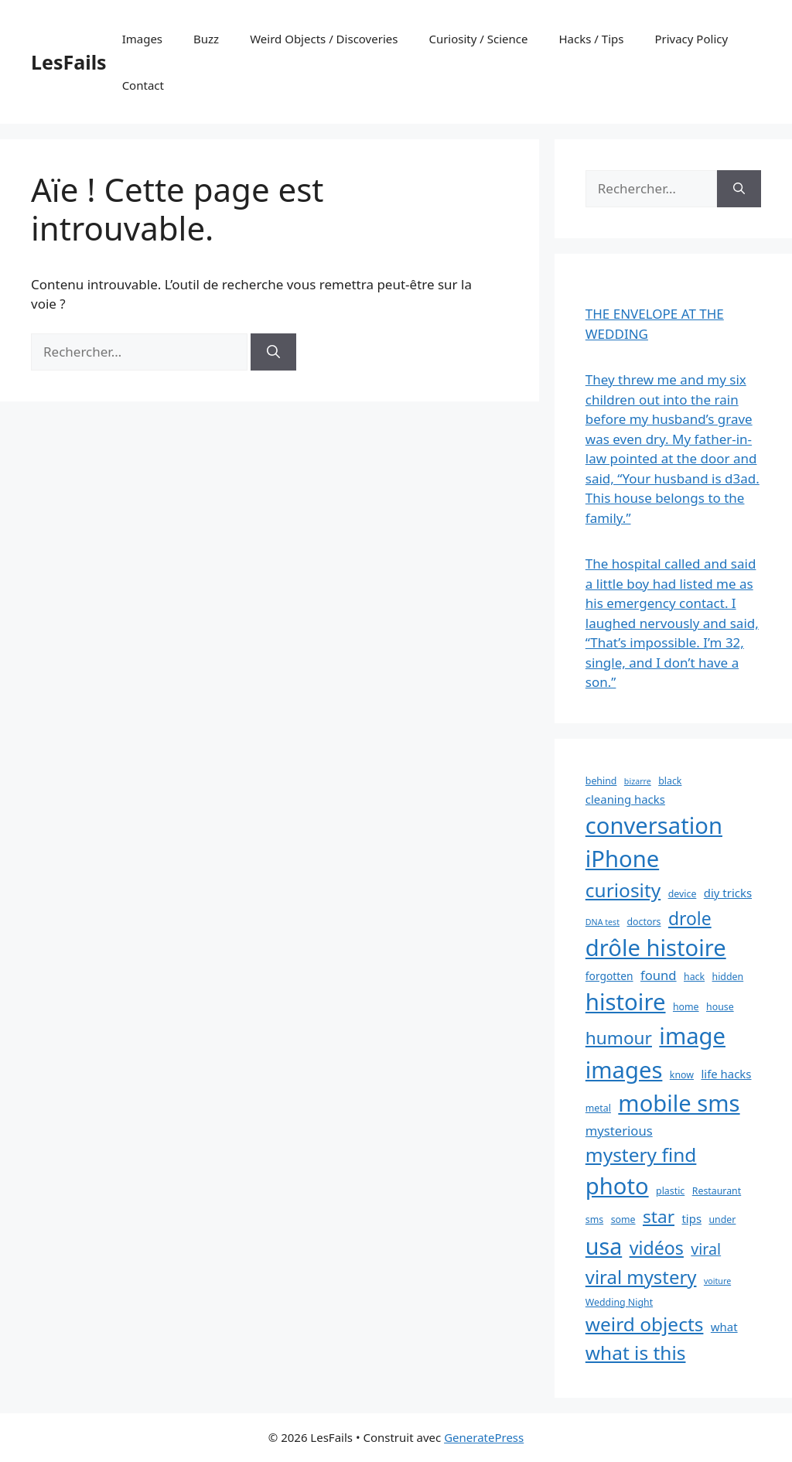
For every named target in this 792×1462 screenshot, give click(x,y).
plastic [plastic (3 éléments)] (670, 1190)
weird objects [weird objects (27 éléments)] (644, 1324)
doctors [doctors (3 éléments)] (644, 921)
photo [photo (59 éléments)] (617, 1185)
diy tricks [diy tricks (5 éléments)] (728, 892)
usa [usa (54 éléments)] (603, 1246)
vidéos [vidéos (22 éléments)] (657, 1247)
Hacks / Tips (591, 38)
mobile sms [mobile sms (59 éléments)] (678, 1103)
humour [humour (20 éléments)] (618, 1038)
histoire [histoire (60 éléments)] (625, 1001)
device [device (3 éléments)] (682, 893)
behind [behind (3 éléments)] (601, 780)
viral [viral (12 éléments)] (706, 1248)
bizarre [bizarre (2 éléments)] (637, 781)
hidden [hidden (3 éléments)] (728, 976)
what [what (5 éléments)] (724, 1326)
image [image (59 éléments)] (692, 1035)
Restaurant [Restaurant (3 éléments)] (717, 1190)
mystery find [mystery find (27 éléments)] (641, 1154)
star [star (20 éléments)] (658, 1216)
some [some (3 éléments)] (623, 1219)
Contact (143, 85)
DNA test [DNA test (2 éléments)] (602, 922)
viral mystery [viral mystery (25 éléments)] (641, 1276)
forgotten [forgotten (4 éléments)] (609, 975)
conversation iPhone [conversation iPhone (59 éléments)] (653, 842)
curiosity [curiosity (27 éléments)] (623, 890)
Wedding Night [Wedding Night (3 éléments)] (619, 1302)
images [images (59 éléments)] (624, 1069)
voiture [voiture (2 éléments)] (717, 1281)
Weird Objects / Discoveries (324, 38)
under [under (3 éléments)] (722, 1219)
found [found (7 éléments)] (658, 975)
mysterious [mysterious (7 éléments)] (619, 1130)
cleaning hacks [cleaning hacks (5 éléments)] (625, 799)
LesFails (69, 62)
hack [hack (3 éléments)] (694, 976)
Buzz (206, 38)
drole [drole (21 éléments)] (690, 918)
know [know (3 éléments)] (682, 1074)
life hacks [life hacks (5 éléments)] (726, 1073)
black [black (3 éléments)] (669, 780)
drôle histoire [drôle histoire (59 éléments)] (655, 947)
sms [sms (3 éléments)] (594, 1219)
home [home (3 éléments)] (686, 1006)
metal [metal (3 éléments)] (598, 1108)
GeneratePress (484, 1437)
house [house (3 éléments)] (720, 1006)
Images (142, 38)
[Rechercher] (273, 352)
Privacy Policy (691, 38)
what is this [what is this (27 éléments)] (635, 1352)
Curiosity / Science (477, 38)
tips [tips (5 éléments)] (691, 1218)
